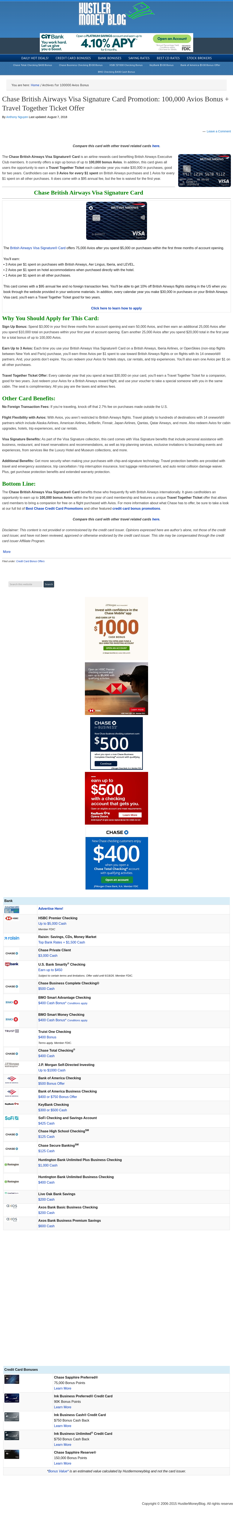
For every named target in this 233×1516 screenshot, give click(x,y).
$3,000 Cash (48, 955)
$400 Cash (46, 1056)
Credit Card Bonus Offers (30, 561)
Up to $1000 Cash (52, 1070)
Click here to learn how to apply (116, 308)
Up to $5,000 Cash (52, 923)
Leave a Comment (219, 131)
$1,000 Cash (48, 1165)
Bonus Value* (58, 1471)
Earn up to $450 (50, 970)
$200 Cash (46, 1199)
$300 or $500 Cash (52, 1110)
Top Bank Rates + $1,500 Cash (61, 942)
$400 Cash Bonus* (63, 1003)
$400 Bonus (47, 1037)
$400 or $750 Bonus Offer (57, 1097)
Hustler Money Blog (116, 14)
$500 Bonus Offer (51, 1083)
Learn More (62, 1388)
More (7, 552)
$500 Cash (46, 989)
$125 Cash (46, 1136)
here (155, 146)
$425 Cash (46, 1123)
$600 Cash (46, 1226)
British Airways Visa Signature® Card (38, 248)
